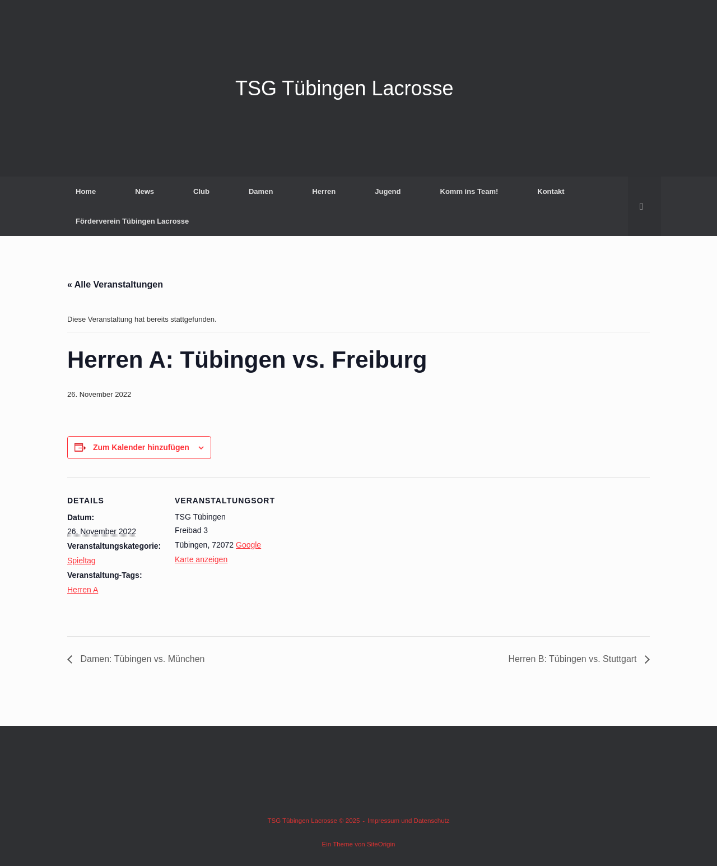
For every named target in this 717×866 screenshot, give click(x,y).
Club (201, 191)
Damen (261, 191)
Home (86, 191)
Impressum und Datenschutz (408, 820)
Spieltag (81, 560)
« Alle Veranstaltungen (115, 284)
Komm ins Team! (469, 191)
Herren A (82, 589)
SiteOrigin (381, 844)
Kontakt (550, 191)
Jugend (388, 191)
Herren (324, 191)
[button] (644, 206)
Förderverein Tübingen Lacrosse (132, 221)
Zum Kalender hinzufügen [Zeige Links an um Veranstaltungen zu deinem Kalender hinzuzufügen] (141, 447)
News (144, 191)
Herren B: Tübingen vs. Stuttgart (573, 659)
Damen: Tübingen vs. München (141, 659)
